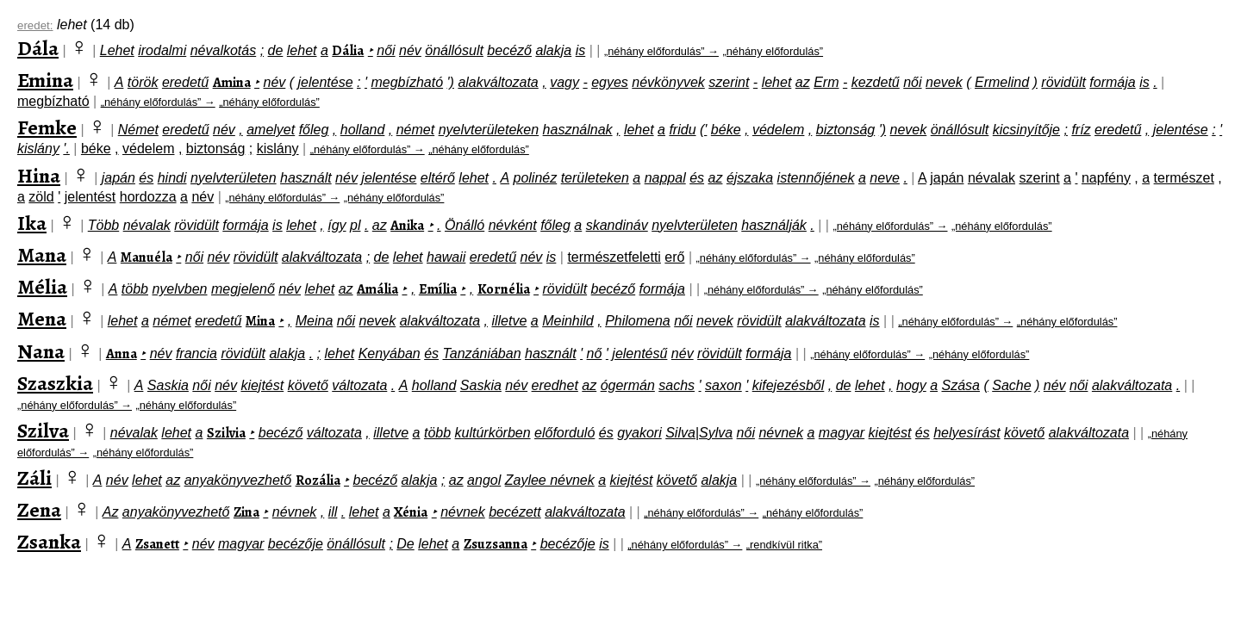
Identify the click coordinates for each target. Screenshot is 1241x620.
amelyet (270, 129)
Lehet (117, 50)
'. (66, 148)
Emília (438, 289)
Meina (315, 320)
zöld (40, 196)
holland (362, 129)
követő (308, 385)
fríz (1080, 129)
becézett (514, 512)
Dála (38, 48)
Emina (45, 80)
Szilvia (226, 433)
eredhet (555, 385)
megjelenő (243, 289)
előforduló (564, 432)
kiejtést (262, 385)
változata (359, 385)
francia (196, 353)
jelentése (325, 82)
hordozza (148, 196)
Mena (41, 318)
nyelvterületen (233, 177)
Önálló (464, 225)
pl (355, 225)
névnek (780, 432)
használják (774, 225)
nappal (665, 177)
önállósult (454, 50)
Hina (38, 175)
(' (703, 129)
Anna (121, 353)
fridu (682, 129)
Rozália (318, 480)
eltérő (438, 177)
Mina (260, 321)
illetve (509, 320)
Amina (232, 82)
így (336, 225)
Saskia (168, 385)
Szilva (43, 430)
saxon (723, 385)
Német (138, 129)
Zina (246, 512)
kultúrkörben (493, 432)
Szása (961, 385)
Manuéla (146, 257)
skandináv (617, 225)
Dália (348, 50)
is (581, 50)
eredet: (35, 25)
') (450, 82)
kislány (38, 148)
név (410, 50)
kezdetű (875, 82)
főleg (314, 129)
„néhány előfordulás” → (661, 51)
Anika (407, 225)
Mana (41, 255)
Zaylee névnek (550, 480)
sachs (676, 385)
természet (1184, 177)
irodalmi (162, 50)
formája (1112, 82)
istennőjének (816, 177)
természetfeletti (613, 257)
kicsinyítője (1026, 129)
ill (333, 512)
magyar (841, 432)
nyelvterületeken (489, 129)
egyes (609, 82)
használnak (578, 129)
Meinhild (568, 320)
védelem (778, 129)
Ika (32, 223)
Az (111, 512)
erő (674, 257)
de (276, 50)
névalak (991, 177)
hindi (172, 177)
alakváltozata (498, 82)
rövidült (1063, 82)
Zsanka (49, 541)
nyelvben (179, 289)
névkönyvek (668, 82)
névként (513, 225)
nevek (944, 82)
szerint (728, 82)
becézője (295, 543)
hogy (911, 385)
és (146, 177)
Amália (377, 289)
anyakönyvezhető (238, 480)
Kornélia (503, 289)
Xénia (410, 512)
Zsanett (157, 544)
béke (726, 129)
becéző (509, 50)
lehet (302, 50)
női (386, 50)
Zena (39, 510)
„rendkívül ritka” (784, 544)
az (802, 82)
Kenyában (390, 353)
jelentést (90, 196)
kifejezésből (788, 385)
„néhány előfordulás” (772, 51)
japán (118, 177)
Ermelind (1002, 82)
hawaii (446, 257)
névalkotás (223, 50)
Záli (34, 478)
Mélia (42, 287)
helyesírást (966, 432)
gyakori (639, 432)
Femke (47, 127)
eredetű (185, 82)
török (143, 82)
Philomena (637, 320)
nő (594, 353)
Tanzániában (482, 353)
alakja (553, 50)
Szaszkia (55, 383)
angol (484, 480)
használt (306, 177)
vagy (564, 82)
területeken (595, 177)
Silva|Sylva (699, 432)
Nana (41, 351)
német (415, 129)
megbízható (407, 82)
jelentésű (639, 353)
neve (885, 177)
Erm (826, 82)
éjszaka (750, 177)
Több (103, 225)
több (135, 289)
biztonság (846, 129)
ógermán (628, 385)
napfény (1106, 177)
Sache (1011, 385)
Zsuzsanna (495, 544)
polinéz (536, 177)
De (405, 543)
